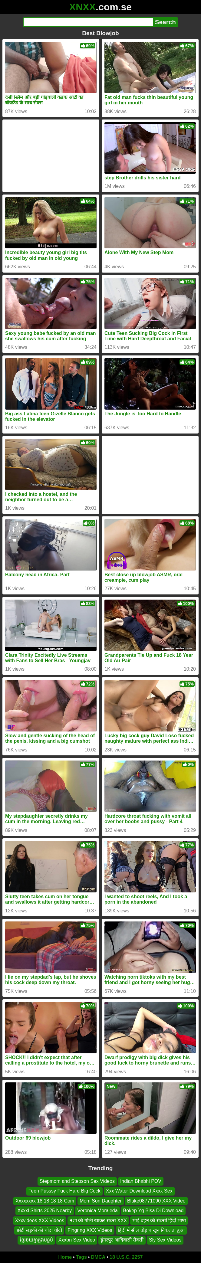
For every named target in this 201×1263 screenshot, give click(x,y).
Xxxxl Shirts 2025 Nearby (45, 1210)
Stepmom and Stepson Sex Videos (77, 1181)
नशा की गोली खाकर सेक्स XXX (98, 1220)
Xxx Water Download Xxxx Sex (139, 1191)
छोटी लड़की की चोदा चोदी (39, 1230)
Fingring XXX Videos (90, 1230)
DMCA (98, 1257)
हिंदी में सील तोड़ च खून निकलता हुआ (151, 1230)
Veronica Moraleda (97, 1210)
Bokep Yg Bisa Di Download (153, 1210)
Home (65, 1257)
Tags (81, 1257)
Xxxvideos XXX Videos (39, 1220)
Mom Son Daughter (101, 1200)
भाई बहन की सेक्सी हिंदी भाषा (159, 1220)
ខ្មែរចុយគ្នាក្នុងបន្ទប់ (36, 1240)
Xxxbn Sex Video (76, 1240)
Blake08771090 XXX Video (156, 1200)
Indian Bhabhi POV (140, 1181)
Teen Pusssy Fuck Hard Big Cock (64, 1191)
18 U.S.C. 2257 (126, 1257)
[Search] (88, 22)
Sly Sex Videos (165, 1240)
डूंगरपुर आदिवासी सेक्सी (121, 1240)
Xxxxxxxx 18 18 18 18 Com (44, 1200)
